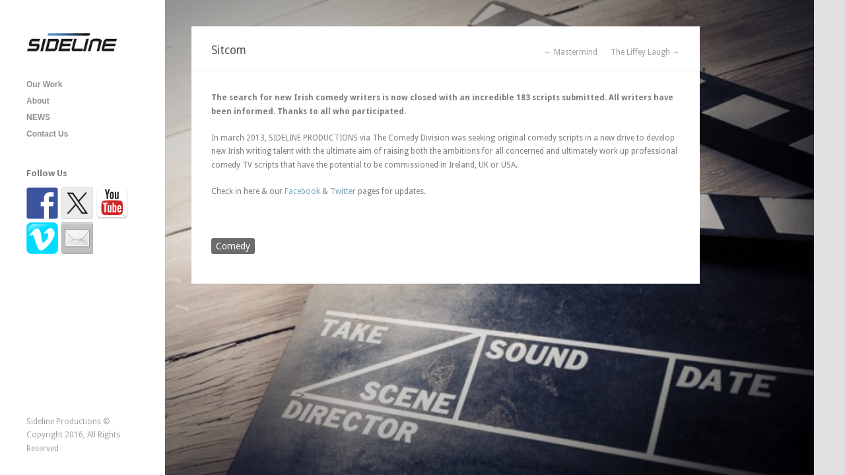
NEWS (38, 117)
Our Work (44, 84)
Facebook (302, 191)
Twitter (343, 191)
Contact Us (47, 134)
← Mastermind (570, 52)
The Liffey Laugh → (645, 52)
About (38, 101)
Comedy (233, 246)
